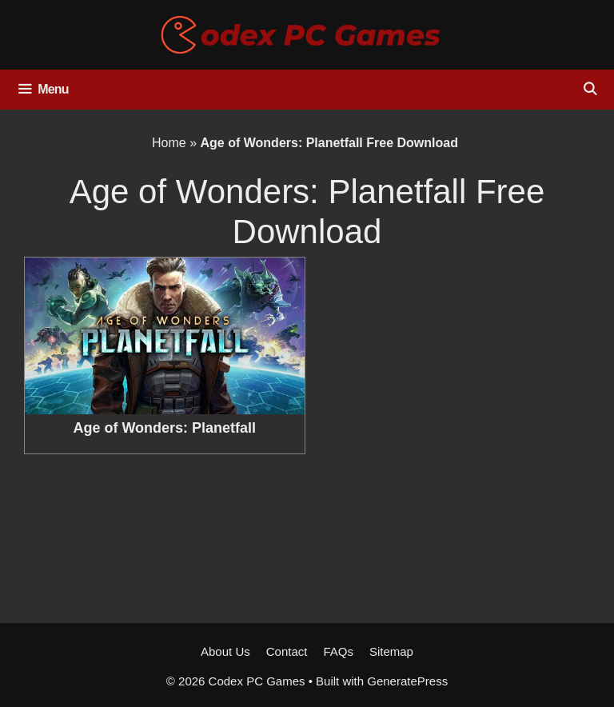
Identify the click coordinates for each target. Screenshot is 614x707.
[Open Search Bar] (589, 90)
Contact (287, 651)
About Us (225, 651)
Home (169, 143)
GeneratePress (407, 681)
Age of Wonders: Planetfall (164, 428)
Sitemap (391, 651)
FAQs (338, 651)
